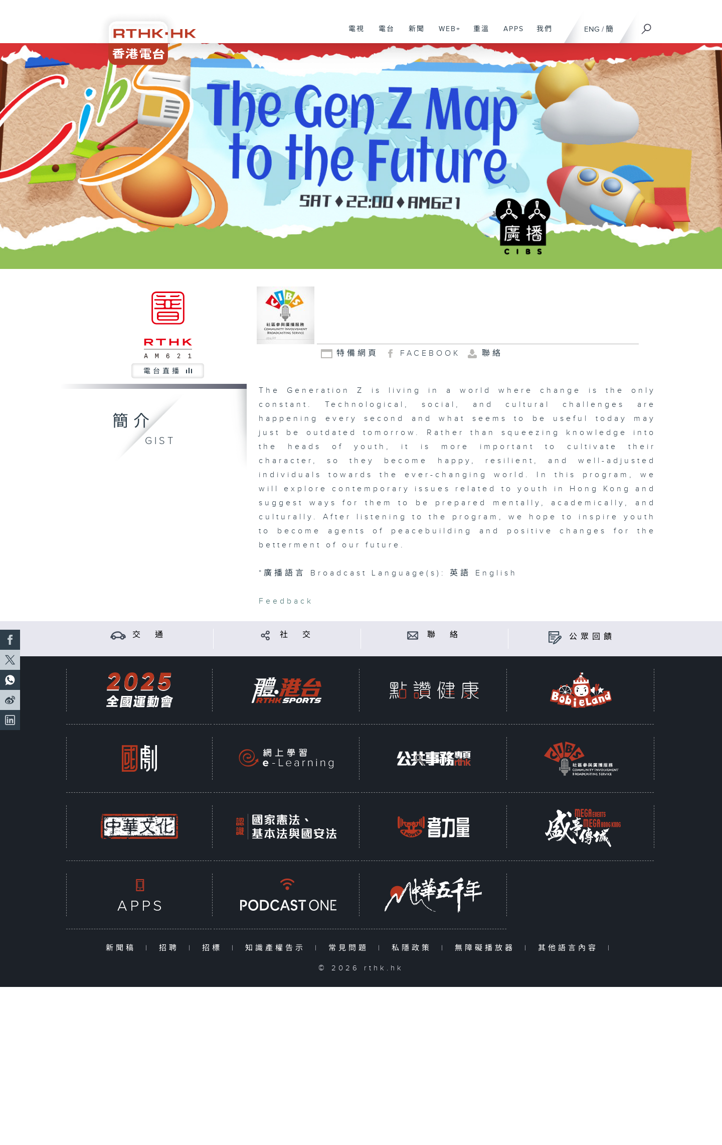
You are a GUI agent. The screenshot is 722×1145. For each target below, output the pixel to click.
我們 (541, 34)
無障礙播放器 (487, 948)
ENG (592, 29)
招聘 (171, 948)
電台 (383, 34)
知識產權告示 (277, 948)
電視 (353, 34)
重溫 (477, 34)
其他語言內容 (570, 948)
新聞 (413, 34)
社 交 (297, 635)
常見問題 (350, 948)
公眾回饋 (592, 637)
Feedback (286, 601)
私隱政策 (414, 948)
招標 (214, 948)
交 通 (149, 635)
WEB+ (446, 34)
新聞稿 (123, 948)
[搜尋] (646, 25)
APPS (510, 34)
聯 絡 (444, 635)
